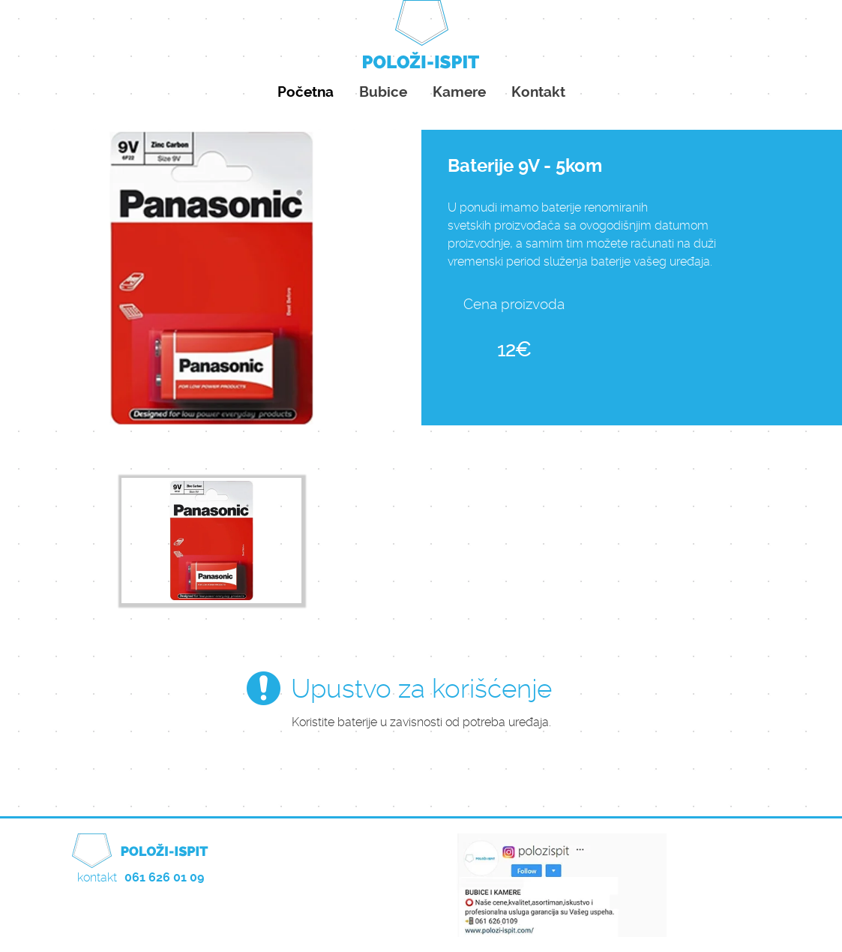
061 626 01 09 (164, 877)
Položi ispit (421, 37)
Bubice (383, 92)
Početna (305, 92)
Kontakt (538, 92)
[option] (211, 540)
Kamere (459, 92)
